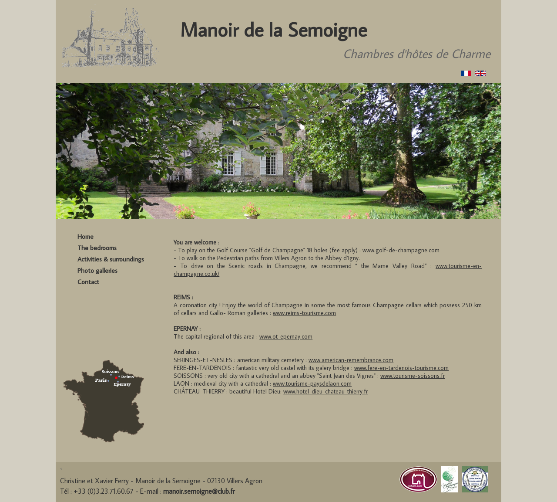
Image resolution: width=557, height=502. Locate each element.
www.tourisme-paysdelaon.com (312, 383)
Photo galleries (97, 270)
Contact (88, 282)
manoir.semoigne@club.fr (199, 491)
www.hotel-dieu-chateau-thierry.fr (325, 391)
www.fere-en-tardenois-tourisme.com (401, 368)
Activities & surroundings (110, 259)
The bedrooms (97, 248)
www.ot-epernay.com (285, 336)
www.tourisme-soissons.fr (412, 376)
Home (85, 236)
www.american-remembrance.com (351, 360)
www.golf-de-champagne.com (401, 250)
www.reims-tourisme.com (304, 313)
